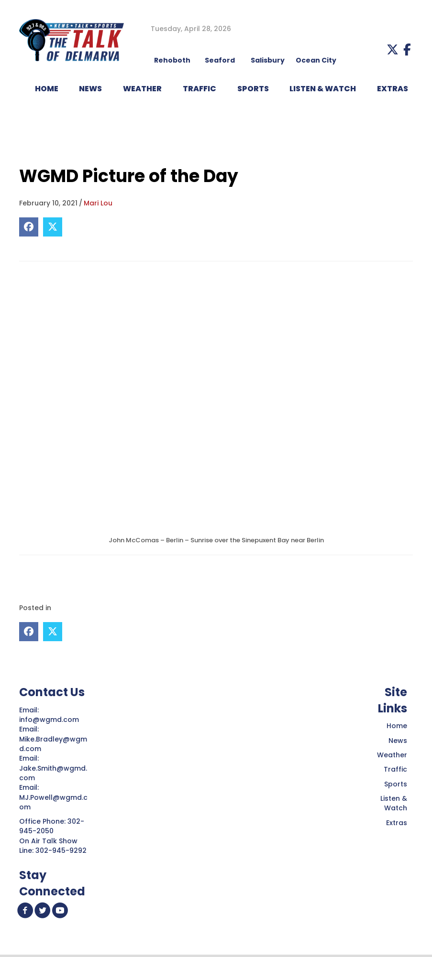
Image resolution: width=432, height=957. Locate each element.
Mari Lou (98, 203)
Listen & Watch (393, 803)
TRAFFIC (199, 88)
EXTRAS (392, 88)
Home (397, 726)
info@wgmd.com (50, 719)
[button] (393, 49)
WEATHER (142, 88)
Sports (253, 88)
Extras (396, 823)
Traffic (395, 769)
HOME (46, 88)
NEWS (90, 88)
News (397, 740)
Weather (392, 755)
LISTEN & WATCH (322, 88)
